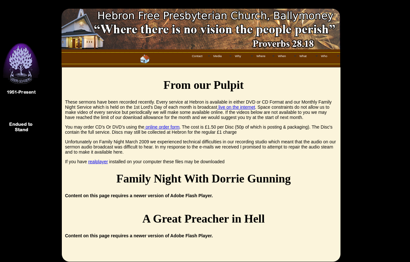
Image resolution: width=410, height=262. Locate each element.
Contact (197, 56)
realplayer (98, 161)
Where (260, 56)
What (303, 56)
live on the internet (236, 107)
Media (217, 56)
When (282, 56)
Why (238, 56)
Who (324, 56)
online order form (162, 127)
